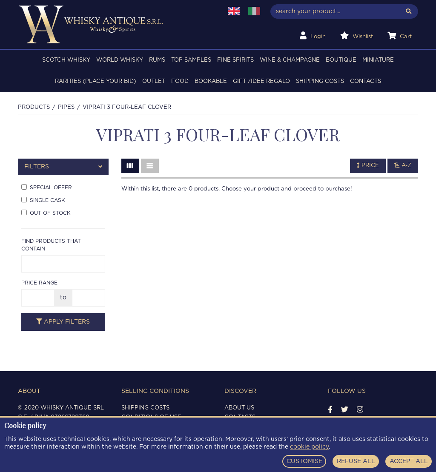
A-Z (402, 165)
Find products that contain (51, 245)
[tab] (63, 167)
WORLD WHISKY (119, 60)
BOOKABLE (211, 81)
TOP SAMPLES (191, 60)
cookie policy (309, 447)
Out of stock (46, 213)
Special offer (46, 187)
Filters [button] (63, 167)
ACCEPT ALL (409, 461)
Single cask (43, 200)
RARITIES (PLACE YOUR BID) (95, 81)
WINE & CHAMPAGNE (290, 60)
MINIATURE (378, 60)
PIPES (66, 107)
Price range (39, 282)
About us (239, 408)
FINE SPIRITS (235, 60)
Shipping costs (320, 81)
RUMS (157, 60)
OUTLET (153, 81)
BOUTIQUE (341, 60)
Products (34, 107)
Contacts (365, 81)
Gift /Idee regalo (261, 81)
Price (368, 165)
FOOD (180, 81)
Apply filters (63, 321)
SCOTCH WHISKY (66, 60)
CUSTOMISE (304, 461)
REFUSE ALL (356, 461)
